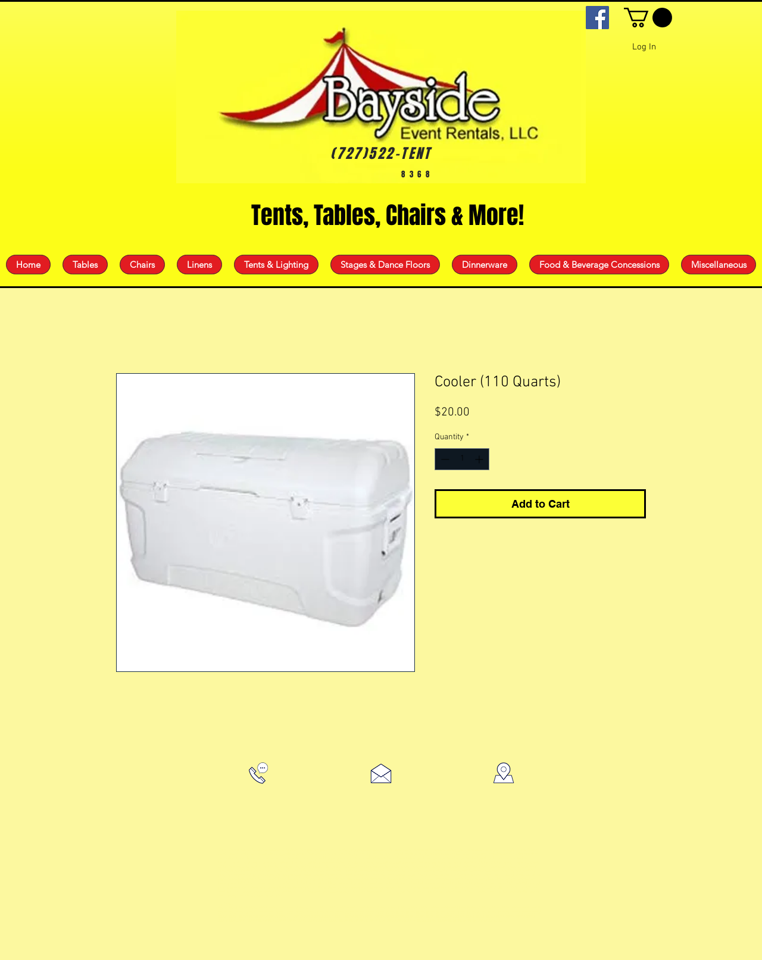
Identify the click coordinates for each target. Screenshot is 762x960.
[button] (648, 17)
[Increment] (480, 459)
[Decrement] (443, 459)
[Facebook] (597, 17)
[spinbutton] (462, 459)
